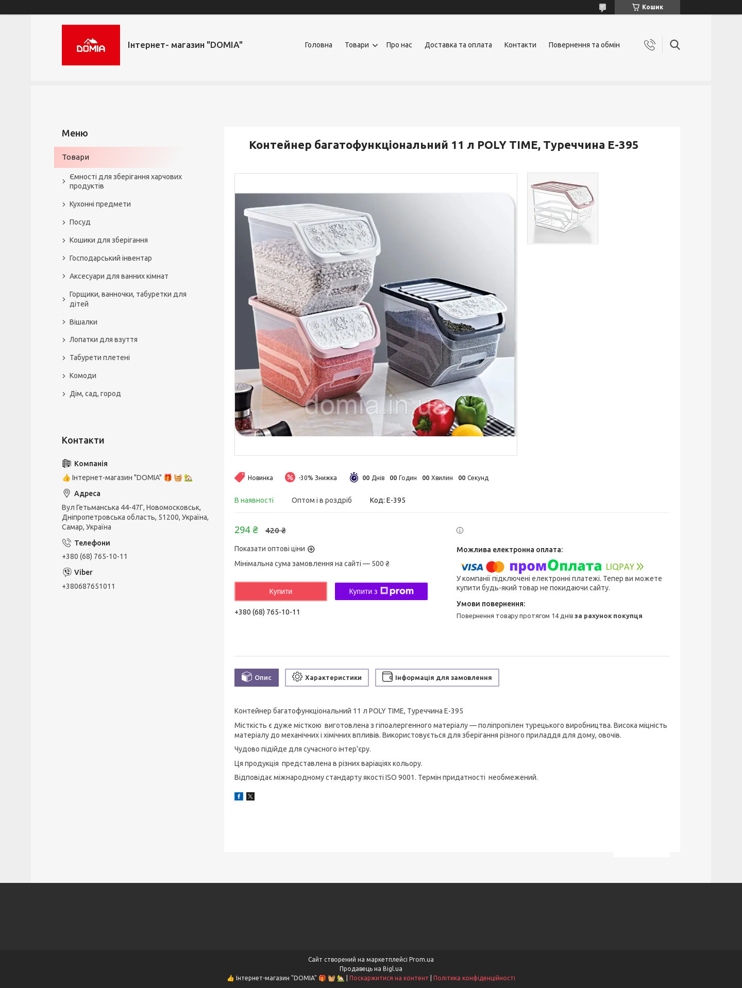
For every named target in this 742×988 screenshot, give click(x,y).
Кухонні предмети (100, 204)
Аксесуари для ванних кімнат (119, 276)
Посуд (80, 222)
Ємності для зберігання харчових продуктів (126, 182)
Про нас (399, 45)
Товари (357, 45)
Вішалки (83, 322)
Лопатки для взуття (104, 339)
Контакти (520, 45)
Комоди (83, 375)
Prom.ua (421, 959)
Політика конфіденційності (474, 978)
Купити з (381, 591)
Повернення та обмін (584, 45)
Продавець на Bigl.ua (371, 968)
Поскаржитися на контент (389, 978)
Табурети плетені (100, 357)
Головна (318, 45)
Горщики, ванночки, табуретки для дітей (128, 299)
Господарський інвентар (111, 258)
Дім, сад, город (95, 393)
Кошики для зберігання (109, 240)
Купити (281, 591)
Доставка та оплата (458, 45)
